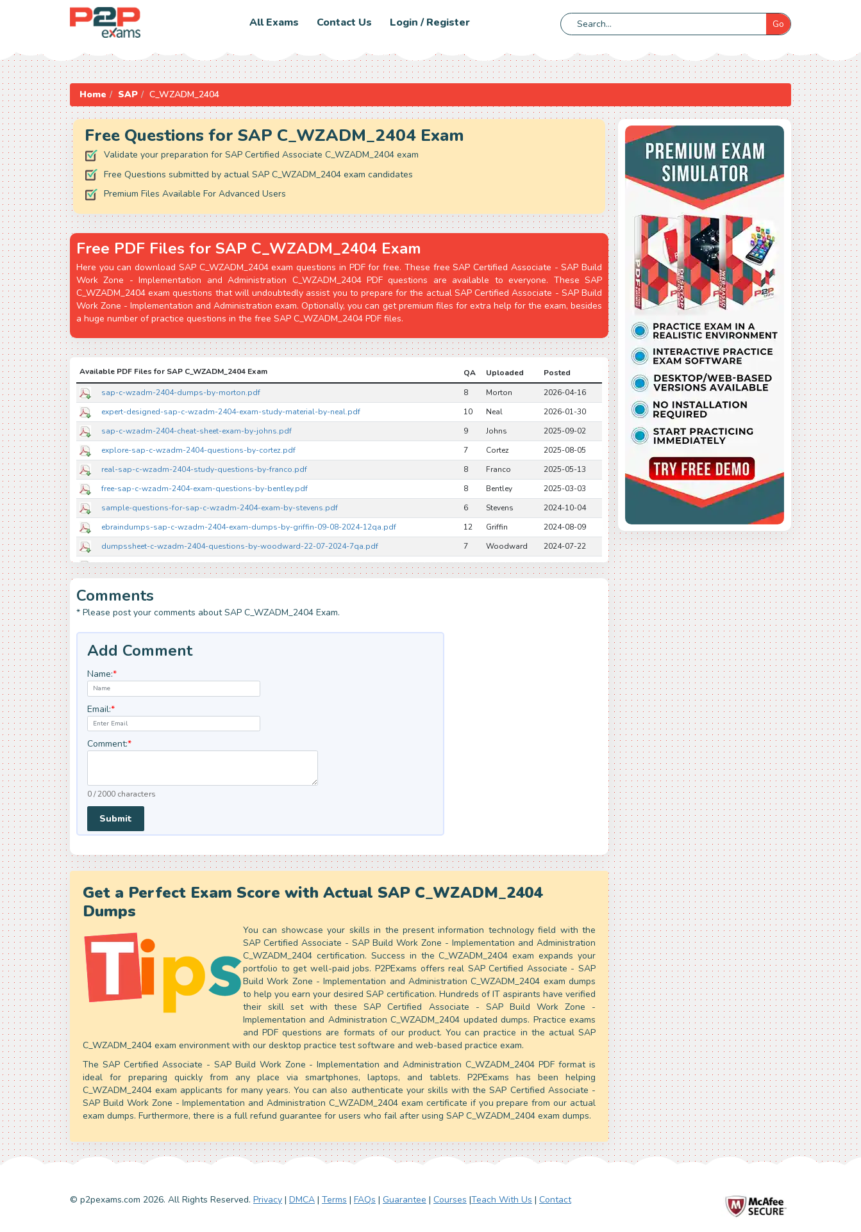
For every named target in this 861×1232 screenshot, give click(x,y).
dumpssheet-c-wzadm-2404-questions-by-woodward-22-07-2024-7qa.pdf (239, 546)
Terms (334, 1200)
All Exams (274, 22)
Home (92, 94)
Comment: (109, 744)
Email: (101, 709)
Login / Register (430, 22)
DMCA (302, 1200)
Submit (115, 819)
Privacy (267, 1200)
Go (778, 24)
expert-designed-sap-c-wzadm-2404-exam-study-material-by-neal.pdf (230, 412)
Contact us (344, 22)
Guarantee (404, 1200)
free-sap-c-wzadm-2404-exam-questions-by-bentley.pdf (204, 488)
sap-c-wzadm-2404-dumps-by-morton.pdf (180, 392)
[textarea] (202, 768)
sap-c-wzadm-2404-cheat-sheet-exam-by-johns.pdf (196, 431)
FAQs (365, 1200)
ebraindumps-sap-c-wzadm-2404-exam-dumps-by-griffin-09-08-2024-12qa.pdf (248, 527)
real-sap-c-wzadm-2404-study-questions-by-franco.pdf (204, 469)
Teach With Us (501, 1200)
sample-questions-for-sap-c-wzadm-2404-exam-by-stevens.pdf (219, 508)
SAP (128, 94)
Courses (450, 1200)
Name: (102, 674)
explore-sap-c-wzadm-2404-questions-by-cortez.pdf (198, 450)
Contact (555, 1200)
